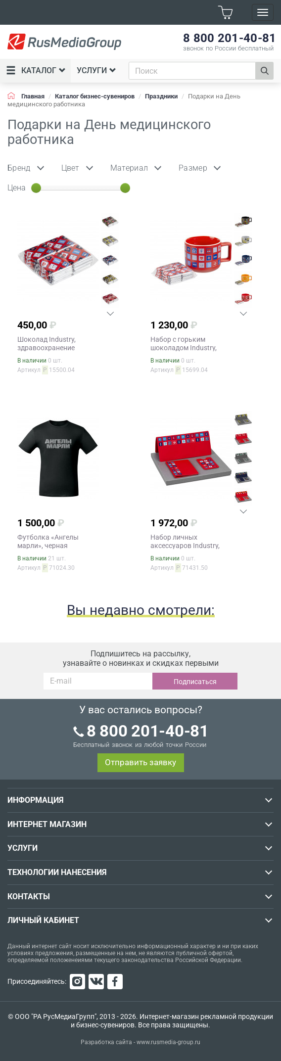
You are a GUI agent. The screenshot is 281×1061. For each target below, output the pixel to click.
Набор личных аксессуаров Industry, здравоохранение (185, 545)
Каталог (36, 71)
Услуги (96, 70)
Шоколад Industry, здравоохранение (46, 343)
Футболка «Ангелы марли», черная (48, 541)
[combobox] (192, 71)
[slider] (36, 188)
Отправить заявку (140, 762)
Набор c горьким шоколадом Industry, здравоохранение (183, 347)
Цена (16, 187)
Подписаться (195, 682)
